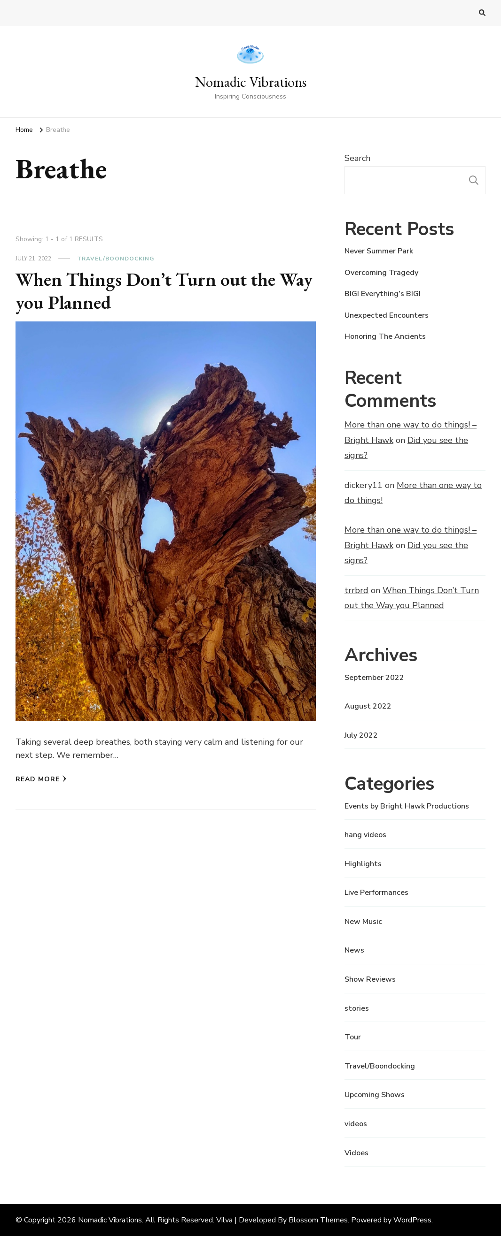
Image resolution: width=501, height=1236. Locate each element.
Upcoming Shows (374, 1095)
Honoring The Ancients (385, 336)
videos (355, 1124)
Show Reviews (370, 979)
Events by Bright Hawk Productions (406, 806)
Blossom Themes (318, 1220)
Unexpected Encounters (386, 315)
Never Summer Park (378, 251)
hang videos (365, 835)
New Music (363, 921)
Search (357, 158)
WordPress (412, 1220)
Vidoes (356, 1153)
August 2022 (367, 706)
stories (356, 1008)
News (354, 950)
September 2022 (374, 677)
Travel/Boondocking (115, 258)
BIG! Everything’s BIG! (382, 294)
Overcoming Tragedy (381, 272)
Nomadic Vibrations (250, 82)
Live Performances (376, 892)
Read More (41, 779)
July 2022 (361, 735)
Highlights (363, 864)
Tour (352, 1037)
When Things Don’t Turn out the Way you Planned (164, 291)
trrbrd (356, 590)
